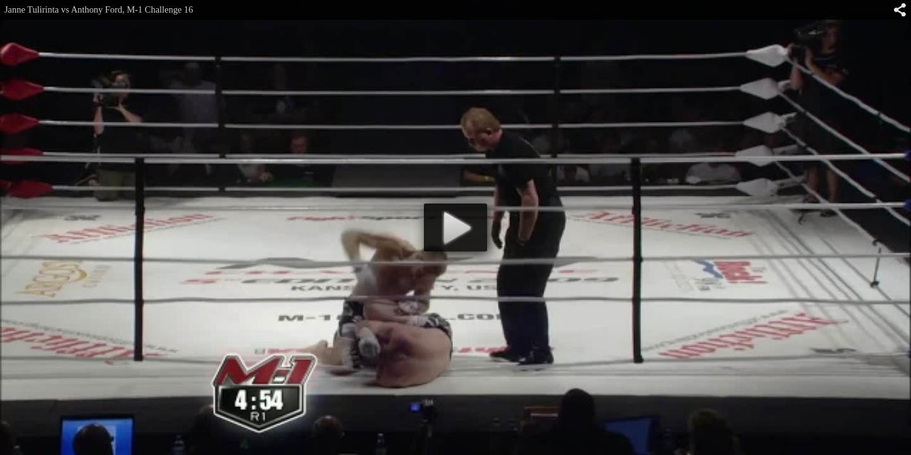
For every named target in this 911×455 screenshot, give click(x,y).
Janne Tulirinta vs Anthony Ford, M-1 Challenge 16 (98, 9)
